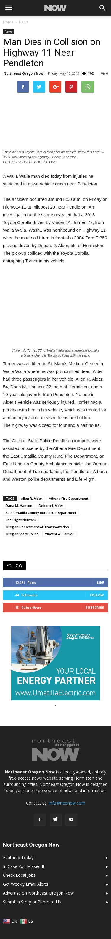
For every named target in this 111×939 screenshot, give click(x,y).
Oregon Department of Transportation (37, 527)
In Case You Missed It (23, 866)
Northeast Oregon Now (23, 73)
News (8, 31)
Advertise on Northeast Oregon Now (38, 893)
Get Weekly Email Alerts (25, 884)
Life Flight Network (21, 519)
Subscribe (95, 607)
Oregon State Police (22, 534)
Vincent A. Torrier (59, 534)
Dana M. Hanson (19, 505)
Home (8, 22)
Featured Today (18, 857)
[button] (102, 8)
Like (100, 582)
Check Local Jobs (19, 875)
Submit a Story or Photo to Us (32, 902)
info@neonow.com (67, 803)
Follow (97, 595)
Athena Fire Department (68, 498)
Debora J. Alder (51, 505)
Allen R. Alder (31, 498)
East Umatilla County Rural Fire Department (41, 512)
